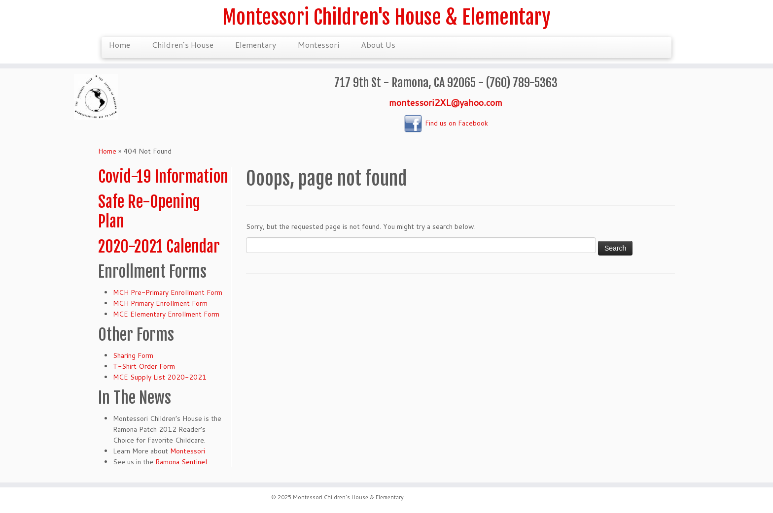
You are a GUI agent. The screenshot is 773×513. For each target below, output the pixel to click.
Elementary (255, 44)
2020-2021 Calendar (159, 246)
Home (119, 44)
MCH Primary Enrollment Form (160, 303)
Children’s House (182, 44)
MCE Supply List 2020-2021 (160, 377)
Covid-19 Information (163, 177)
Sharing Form (133, 355)
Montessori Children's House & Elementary (386, 17)
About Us (378, 44)
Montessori (318, 44)
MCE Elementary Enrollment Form (166, 314)
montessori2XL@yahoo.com (445, 102)
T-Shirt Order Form (144, 366)
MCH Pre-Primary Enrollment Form (167, 292)
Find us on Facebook (445, 123)
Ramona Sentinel (181, 462)
